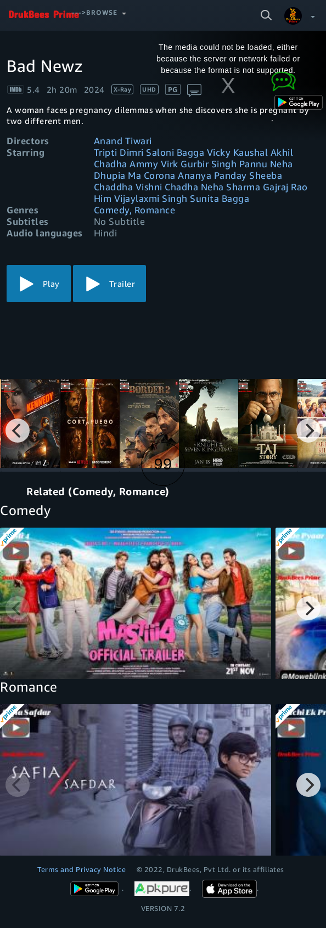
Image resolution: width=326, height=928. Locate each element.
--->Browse (94, 12)
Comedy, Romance (135, 210)
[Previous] (17, 430)
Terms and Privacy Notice (81, 869)
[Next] (308, 430)
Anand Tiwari (123, 140)
